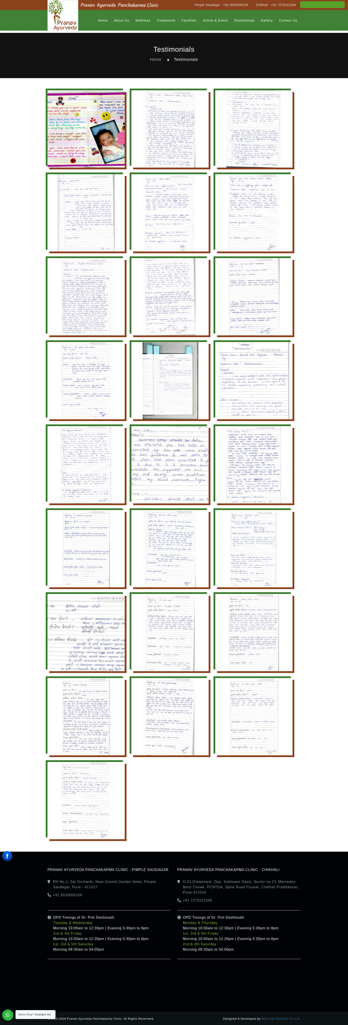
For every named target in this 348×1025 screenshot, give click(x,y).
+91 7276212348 (197, 900)
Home (155, 59)
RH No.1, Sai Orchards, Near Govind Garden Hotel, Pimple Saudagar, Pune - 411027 (104, 884)
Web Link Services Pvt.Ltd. (281, 1018)
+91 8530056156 (67, 895)
